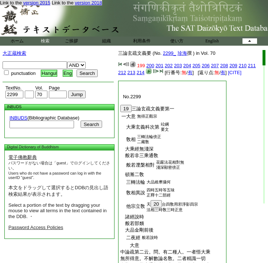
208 (224, 65)
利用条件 (142, 40)
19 (126, 108)
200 (150, 65)
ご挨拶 (71, 40)
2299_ (169, 53)
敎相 (128, 139)
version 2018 (88, 2)
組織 (106, 40)
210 (242, 65)
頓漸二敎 (132, 174)
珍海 (182, 53)
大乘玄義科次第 (140, 127)
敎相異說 (133, 192)
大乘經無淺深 (137, 149)
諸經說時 (132, 217)
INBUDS (18, 118)
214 (141, 72)
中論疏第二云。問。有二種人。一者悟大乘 (165, 252)
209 (233, 65)
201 (160, 65)
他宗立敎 (133, 206)
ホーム (17, 40)
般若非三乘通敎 (139, 155)
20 (156, 204)
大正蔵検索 (14, 53)
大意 (129, 245)
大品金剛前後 (137, 230)
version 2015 (36, 2)
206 (206, 65)
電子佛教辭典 (22, 157)
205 (197, 65)
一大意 (128, 116)
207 (215, 65)
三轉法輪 (133, 182)
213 (131, 72)
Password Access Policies (35, 227)
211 (252, 65)
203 (178, 65)
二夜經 (130, 237)
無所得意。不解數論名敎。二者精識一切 (163, 258)
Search (91, 124)
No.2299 (130, 96)
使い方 (176, 40)
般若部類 (132, 223)
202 (169, 65)
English (212, 40)
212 (122, 72)
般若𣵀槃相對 (138, 165)
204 (187, 65)
